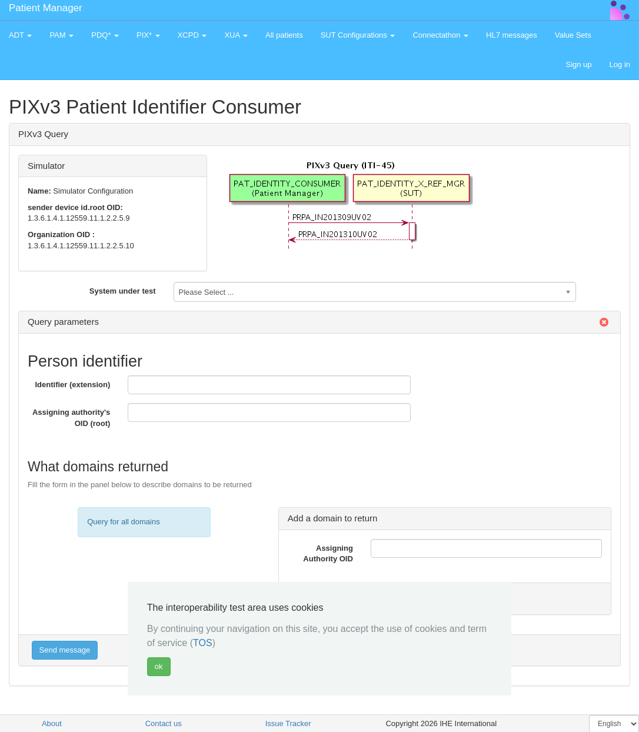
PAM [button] (61, 35)
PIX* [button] (148, 35)
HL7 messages (511, 35)
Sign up (578, 64)
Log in (620, 64)
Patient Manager (45, 8)
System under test (122, 291)
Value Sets (573, 35)
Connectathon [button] (440, 35)
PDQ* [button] (105, 35)
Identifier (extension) (72, 384)
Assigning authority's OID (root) (71, 418)
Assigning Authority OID (328, 554)
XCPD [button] (192, 35)
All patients (284, 35)
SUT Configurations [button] (358, 35)
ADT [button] (20, 35)
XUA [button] (236, 35)
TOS (202, 643)
